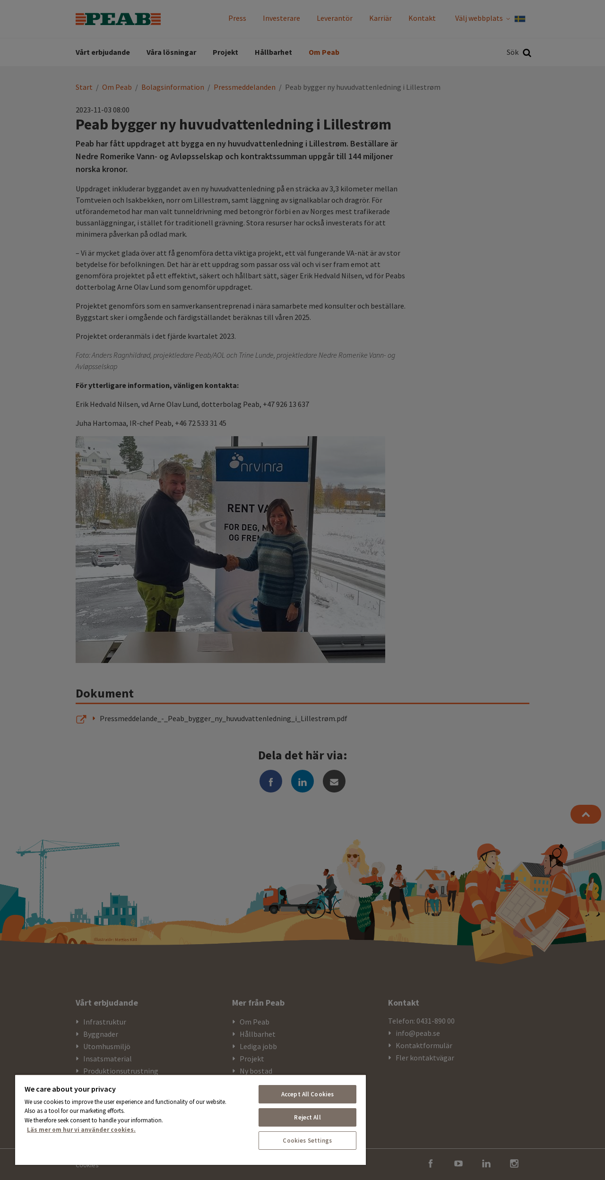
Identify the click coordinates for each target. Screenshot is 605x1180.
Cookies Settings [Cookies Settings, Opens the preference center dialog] (307, 1141)
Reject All (307, 1117)
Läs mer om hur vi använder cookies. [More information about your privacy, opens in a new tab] (81, 1130)
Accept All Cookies (307, 1094)
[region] (190, 1119)
